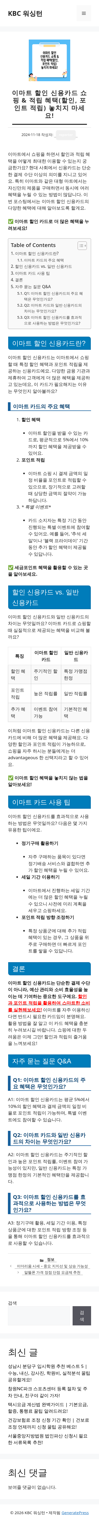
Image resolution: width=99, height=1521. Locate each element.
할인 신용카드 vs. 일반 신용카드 (43, 266)
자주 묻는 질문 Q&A (33, 286)
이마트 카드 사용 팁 (32, 273)
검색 (12, 1303)
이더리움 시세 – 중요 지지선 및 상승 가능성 (52, 1265)
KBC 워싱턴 (25, 13)
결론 (19, 279)
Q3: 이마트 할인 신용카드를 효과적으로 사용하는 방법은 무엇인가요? (53, 320)
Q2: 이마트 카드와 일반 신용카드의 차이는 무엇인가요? (53, 308)
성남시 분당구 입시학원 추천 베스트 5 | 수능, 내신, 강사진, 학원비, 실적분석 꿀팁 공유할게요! (49, 1373)
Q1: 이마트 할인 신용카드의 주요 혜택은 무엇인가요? (53, 296)
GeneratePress (75, 1512)
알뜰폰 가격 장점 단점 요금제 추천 (52, 1272)
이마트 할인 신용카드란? (37, 253)
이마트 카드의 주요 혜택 (44, 260)
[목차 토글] (80, 245)
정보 (50, 1259)
